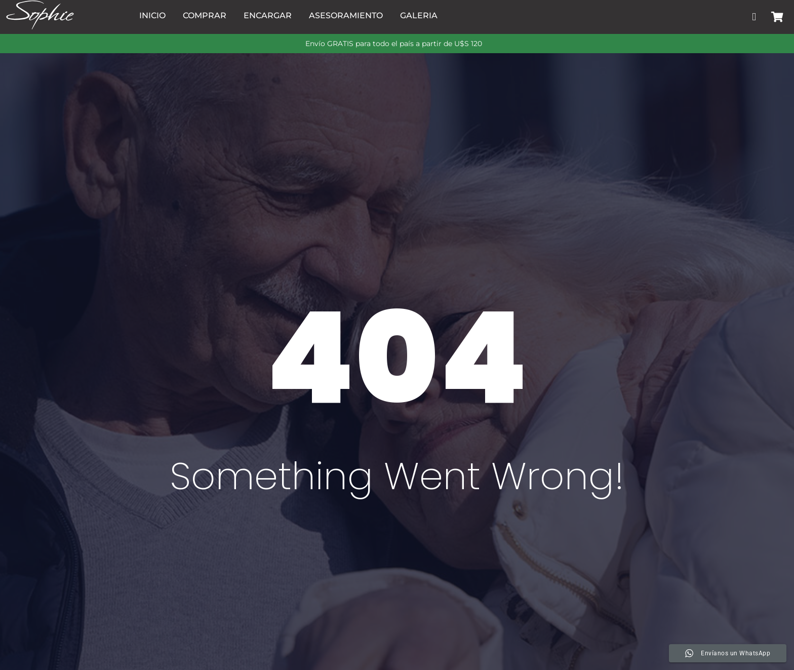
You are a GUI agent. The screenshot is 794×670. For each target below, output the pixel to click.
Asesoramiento (346, 15)
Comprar (204, 15)
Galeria (419, 15)
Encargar (268, 15)
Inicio (152, 15)
